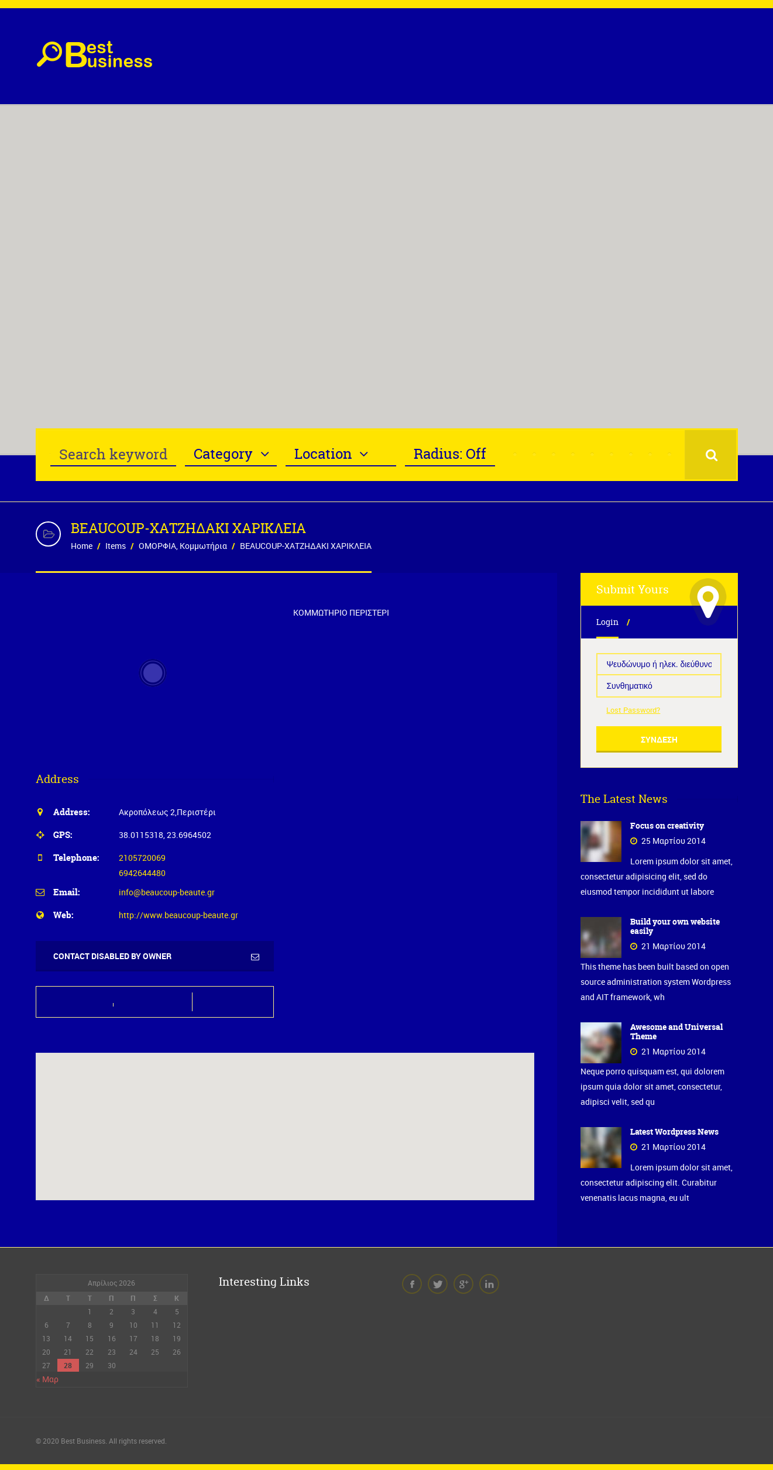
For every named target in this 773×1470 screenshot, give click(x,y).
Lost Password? (633, 710)
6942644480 (142, 872)
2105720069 (142, 857)
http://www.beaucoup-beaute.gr (178, 915)
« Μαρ (47, 1379)
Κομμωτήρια (203, 545)
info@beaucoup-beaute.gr (167, 892)
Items (115, 545)
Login (607, 621)
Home (81, 545)
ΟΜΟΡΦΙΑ (157, 545)
